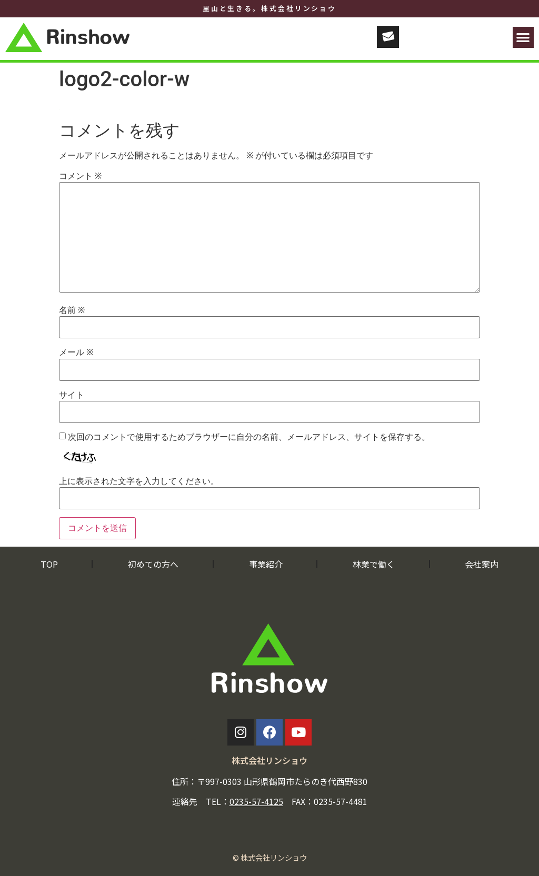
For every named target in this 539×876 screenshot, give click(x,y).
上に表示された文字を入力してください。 (139, 481)
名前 (72, 310)
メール (76, 352)
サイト (71, 395)
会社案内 (481, 564)
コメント (80, 176)
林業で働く (374, 564)
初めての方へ (153, 564)
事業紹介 (266, 564)
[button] (523, 37)
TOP (49, 564)
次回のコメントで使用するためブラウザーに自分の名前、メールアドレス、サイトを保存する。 (249, 437)
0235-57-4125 (256, 801)
